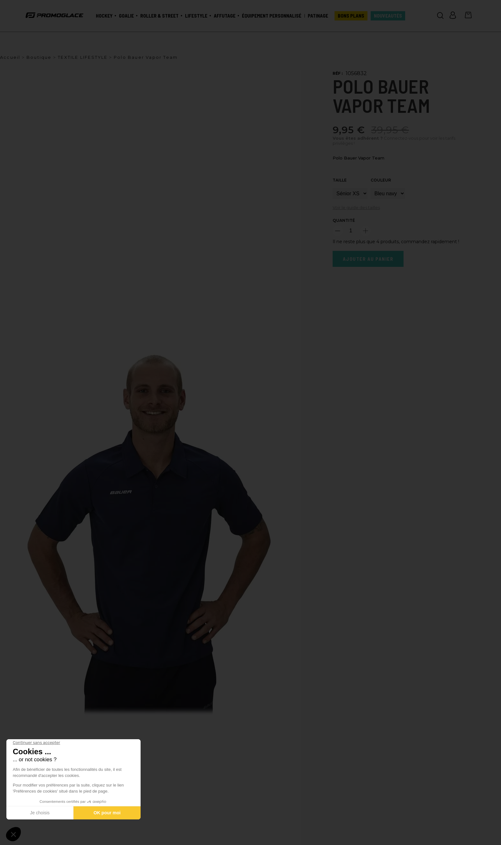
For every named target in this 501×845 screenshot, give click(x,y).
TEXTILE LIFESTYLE (82, 57)
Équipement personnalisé (271, 16)
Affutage (224, 16)
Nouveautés (388, 16)
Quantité (344, 220)
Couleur (381, 180)
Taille (340, 180)
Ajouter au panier (368, 259)
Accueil (10, 57)
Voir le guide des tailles (356, 207)
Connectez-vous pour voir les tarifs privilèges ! (394, 141)
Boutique (39, 57)
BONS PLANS (351, 16)
